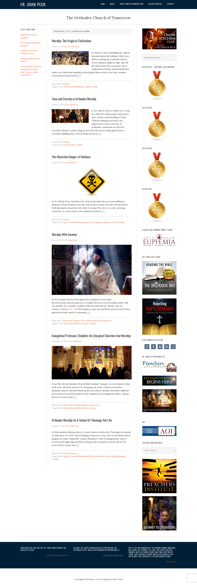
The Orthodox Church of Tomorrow (96, 321)
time (73, 145)
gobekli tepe (79, 87)
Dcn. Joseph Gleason (72, 323)
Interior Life (67, 321)
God (92, 222)
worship (94, 87)
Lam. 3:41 (72, 309)
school (107, 456)
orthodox (98, 222)
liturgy (66, 408)
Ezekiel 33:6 (171, 562)
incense (85, 323)
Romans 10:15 (62, 555)
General (65, 84)
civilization (68, 87)
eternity (66, 145)
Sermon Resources (70, 453)
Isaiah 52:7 (50, 555)
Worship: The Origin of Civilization (71, 40)
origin (87, 87)
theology (121, 456)
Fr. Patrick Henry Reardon (78, 222)
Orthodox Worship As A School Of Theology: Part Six (82, 420)
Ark (64, 222)
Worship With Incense (64, 234)
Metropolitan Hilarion (86, 456)
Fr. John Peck (33, 4)
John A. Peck (117, 579)
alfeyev (66, 456)
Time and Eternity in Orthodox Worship (74, 98)
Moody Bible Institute (79, 408)
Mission (77, 321)
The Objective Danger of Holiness (71, 156)
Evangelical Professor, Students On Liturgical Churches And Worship (91, 335)
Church (73, 456)
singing (114, 456)
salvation (107, 222)
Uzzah (114, 222)
